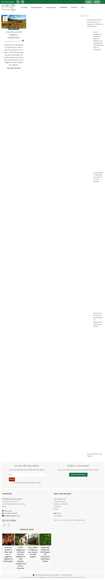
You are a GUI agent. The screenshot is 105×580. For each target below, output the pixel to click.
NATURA (11, 28)
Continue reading (14, 68)
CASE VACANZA (59, 501)
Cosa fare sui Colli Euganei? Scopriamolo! (13, 35)
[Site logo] (8, 7)
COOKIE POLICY (68, 520)
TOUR (16, 28)
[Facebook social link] (18, 2)
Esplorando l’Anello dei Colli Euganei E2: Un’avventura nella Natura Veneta (45, 554)
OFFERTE (97, 2)
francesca (14, 41)
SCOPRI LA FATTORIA (61, 504)
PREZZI (88, 2)
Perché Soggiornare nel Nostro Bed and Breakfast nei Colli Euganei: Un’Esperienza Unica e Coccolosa (98, 40)
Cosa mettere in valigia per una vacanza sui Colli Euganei (98, 177)
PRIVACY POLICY (58, 520)
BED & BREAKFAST (60, 499)
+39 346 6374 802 (10, 513)
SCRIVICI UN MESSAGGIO (78, 475)
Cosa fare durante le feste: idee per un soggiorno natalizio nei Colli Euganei (8, 554)
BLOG (56, 509)
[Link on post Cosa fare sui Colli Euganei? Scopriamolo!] (13, 21)
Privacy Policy (37, 483)
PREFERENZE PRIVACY (79, 520)
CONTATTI (57, 506)
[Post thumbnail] (83, 23)
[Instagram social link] (22, 2)
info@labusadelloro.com (12, 516)
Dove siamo (7, 511)
